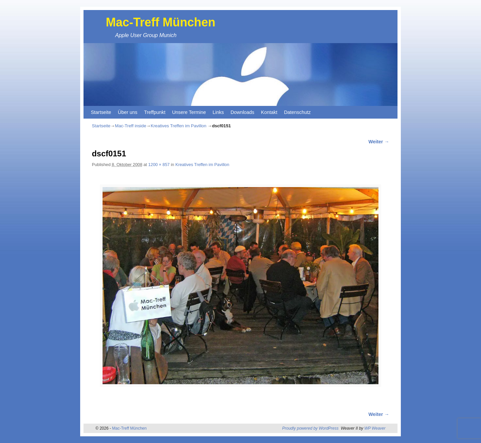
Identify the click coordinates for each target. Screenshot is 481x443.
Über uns (127, 112)
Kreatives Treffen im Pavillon (178, 125)
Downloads (242, 112)
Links (218, 112)
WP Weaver (374, 428)
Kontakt (269, 112)
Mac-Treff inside (130, 125)
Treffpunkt (154, 112)
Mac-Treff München (160, 22)
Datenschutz (297, 112)
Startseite (101, 112)
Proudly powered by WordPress (310, 428)
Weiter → (378, 141)
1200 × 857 (159, 164)
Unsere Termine (189, 112)
